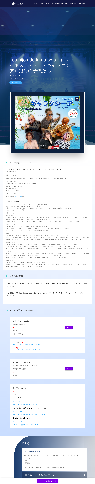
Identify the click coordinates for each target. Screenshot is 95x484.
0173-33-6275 (17, 411)
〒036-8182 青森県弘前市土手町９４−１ (25, 425)
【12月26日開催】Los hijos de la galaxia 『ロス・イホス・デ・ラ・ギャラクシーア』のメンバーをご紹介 (45, 293)
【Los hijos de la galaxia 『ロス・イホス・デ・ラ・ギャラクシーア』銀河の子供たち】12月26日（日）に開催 (46, 283)
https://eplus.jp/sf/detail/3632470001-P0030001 (26, 349)
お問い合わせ (82, 3)
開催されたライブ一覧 (70, 3)
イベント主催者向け (57, 3)
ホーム (36, 3)
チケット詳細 (18, 196)
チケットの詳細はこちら (47, 481)
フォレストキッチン (45, 3)
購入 (68, 327)
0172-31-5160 (17, 421)
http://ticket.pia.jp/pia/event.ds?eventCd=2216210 (27, 344)
